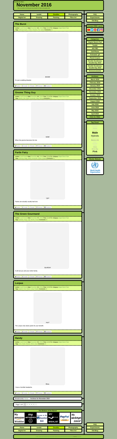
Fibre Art (73, 17)
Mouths (33, 219)
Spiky (42, 29)
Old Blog (95, 20)
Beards (20, 98)
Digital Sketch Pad (63, 28)
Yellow (95, 147)
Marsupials (95, 143)
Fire (39, 29)
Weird (41, 98)
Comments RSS (70, 436)
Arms (20, 344)
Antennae (21, 158)
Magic (25, 158)
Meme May (95, 149)
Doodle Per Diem (19, 1)
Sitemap (62, 436)
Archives (58, 436)
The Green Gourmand (27, 214)
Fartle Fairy (21, 152)
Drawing (39, 17)
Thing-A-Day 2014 (95, 138)
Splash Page (54, 436)
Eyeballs (21, 219)
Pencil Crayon (95, 58)
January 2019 (95, 86)
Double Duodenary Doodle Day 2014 (95, 62)
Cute (24, 289)
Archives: (94, 76)
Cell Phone (95, 51)
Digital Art (22, 17)
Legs (29, 219)
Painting (56, 17)
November (33, 28)
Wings (43, 158)
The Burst (20, 24)
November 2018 (95, 92)
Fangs (25, 219)
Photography (73, 14)
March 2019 (95, 79)
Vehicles (95, 128)
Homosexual (95, 130)
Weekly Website (95, 159)
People (36, 289)
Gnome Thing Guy (25, 92)
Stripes (40, 158)
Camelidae (95, 126)
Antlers (95, 142)
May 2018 (95, 111)
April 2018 (95, 114)
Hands (23, 344)
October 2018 (95, 95)
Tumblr (95, 45)
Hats (24, 98)
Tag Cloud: (95, 122)
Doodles (56, 14)
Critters (30, 29)
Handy (18, 338)
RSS (65, 436)
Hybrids (95, 136)
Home (22, 14)
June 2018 (95, 107)
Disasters (35, 29)
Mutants (28, 344)
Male (95, 132)
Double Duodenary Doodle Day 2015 (95, 67)
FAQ (95, 14)
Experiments (95, 17)
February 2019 (95, 82)
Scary (36, 219)
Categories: (95, 39)
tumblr (39, 14)
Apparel (21, 289)
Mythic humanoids (31, 98)
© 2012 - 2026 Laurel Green (41, 436)
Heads (28, 289)
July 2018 (94, 104)
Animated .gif (95, 55)
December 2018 (95, 89)
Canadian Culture (95, 125)
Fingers (95, 145)
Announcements (95, 71)
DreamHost (79, 436)
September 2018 (95, 98)
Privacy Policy (48, 436)
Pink (95, 151)
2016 (41, 28)
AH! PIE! (95, 48)
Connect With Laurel (94, 26)
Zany (36, 344)
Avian (95, 154)
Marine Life (95, 140)
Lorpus (19, 283)
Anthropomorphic (23, 29)
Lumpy (32, 289)
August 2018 (95, 101)
